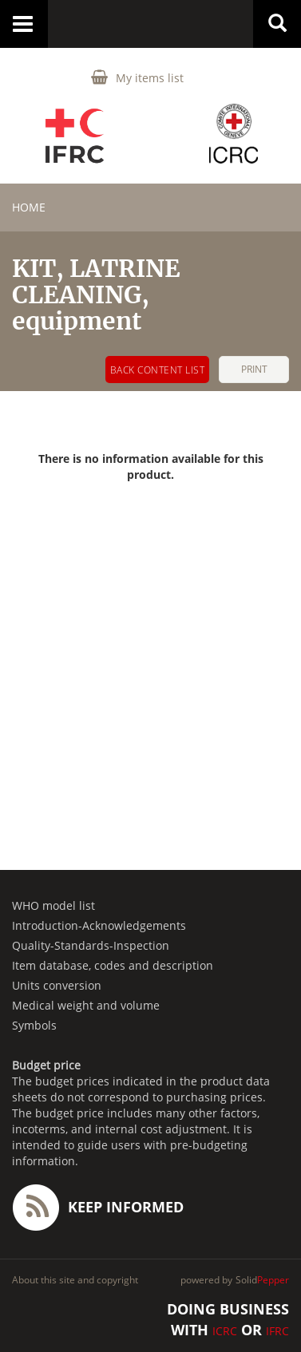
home (29, 207)
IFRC (277, 1330)
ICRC (224, 1330)
